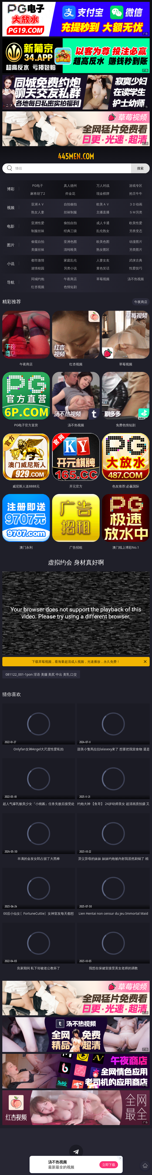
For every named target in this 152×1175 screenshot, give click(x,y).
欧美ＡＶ (102, 204)
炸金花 (70, 193)
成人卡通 (102, 223)
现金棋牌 (102, 193)
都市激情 (37, 260)
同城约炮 (37, 279)
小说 (10, 263)
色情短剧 (70, 287)
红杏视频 (37, 287)
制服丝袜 (37, 231)
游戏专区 (135, 185)
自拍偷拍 (70, 204)
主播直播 (102, 212)
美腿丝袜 (37, 249)
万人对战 (102, 185)
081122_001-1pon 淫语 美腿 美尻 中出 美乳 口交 (41, 674)
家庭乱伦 (70, 260)
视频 (10, 207)
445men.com (76, 156)
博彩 (10, 188)
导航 (10, 282)
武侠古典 (135, 260)
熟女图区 (102, 249)
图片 (10, 244)
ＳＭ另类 (135, 212)
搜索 (140, 168)
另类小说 (70, 268)
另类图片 (135, 249)
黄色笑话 (102, 268)
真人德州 (70, 185)
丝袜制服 (70, 212)
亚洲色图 (70, 241)
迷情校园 (37, 268)
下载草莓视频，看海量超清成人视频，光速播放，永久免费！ (89, 661)
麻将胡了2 (37, 193)
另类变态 (135, 231)
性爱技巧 (135, 268)
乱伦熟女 (102, 231)
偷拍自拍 (70, 223)
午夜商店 (70, 279)
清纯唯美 (70, 249)
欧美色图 (102, 241)
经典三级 (70, 231)
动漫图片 (135, 241)
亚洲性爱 (37, 223)
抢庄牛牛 (135, 193)
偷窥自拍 (37, 241)
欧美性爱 (135, 223)
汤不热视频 (136, 279)
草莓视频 (102, 279)
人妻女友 (102, 260)
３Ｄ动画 (135, 204)
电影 (10, 226)
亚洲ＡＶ (37, 204)
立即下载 (108, 1164)
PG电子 (37, 185)
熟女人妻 (37, 212)
